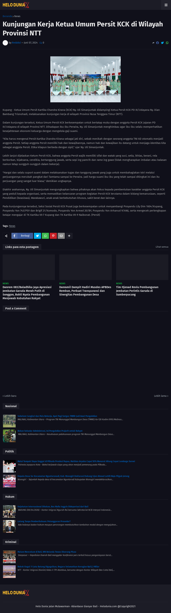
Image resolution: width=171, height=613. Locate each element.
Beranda (7, 16)
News (17, 16)
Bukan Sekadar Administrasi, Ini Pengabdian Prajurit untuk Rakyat (50, 431)
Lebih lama (160, 395)
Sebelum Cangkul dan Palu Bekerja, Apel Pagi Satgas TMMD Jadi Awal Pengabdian (57, 416)
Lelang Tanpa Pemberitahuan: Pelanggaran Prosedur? (44, 521)
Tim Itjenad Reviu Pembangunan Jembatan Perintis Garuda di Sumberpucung (137, 290)
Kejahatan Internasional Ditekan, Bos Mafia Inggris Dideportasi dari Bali (53, 506)
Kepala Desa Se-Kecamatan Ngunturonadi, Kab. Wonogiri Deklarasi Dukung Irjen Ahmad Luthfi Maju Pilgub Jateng (73, 476)
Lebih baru (10, 395)
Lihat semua (162, 246)
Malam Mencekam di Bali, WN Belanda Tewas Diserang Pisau (47, 552)
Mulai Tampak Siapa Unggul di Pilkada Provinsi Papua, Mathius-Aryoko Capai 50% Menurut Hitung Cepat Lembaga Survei (76, 461)
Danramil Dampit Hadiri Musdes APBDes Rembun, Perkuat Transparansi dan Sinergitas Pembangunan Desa (85, 290)
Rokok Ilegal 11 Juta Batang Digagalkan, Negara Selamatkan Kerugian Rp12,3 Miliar (58, 566)
